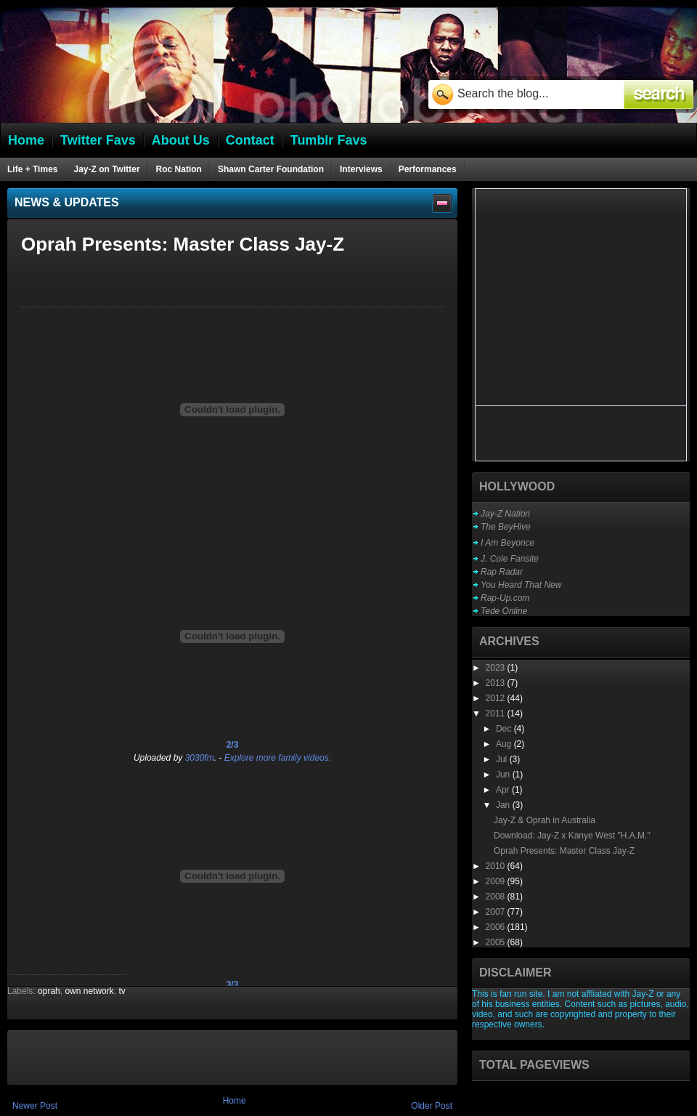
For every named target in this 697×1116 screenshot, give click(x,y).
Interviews (361, 169)
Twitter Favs (98, 140)
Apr (504, 790)
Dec (505, 729)
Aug (505, 744)
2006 (497, 927)
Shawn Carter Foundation (271, 169)
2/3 (233, 745)
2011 (497, 713)
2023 (497, 668)
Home (234, 1101)
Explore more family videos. (277, 758)
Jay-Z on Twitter (106, 169)
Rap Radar (502, 572)
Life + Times (32, 169)
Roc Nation (179, 169)
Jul (503, 759)
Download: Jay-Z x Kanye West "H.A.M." (572, 835)
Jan (504, 805)
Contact (250, 140)
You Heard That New (521, 585)
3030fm (199, 758)
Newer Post (34, 1106)
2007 (497, 912)
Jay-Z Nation (505, 514)
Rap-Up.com (505, 598)
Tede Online (504, 611)
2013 (497, 683)
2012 (497, 698)
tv (121, 991)
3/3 (233, 984)
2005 (497, 942)
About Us (181, 140)
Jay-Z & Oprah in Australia (544, 820)
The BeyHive (506, 527)
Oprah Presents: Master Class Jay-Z (564, 851)
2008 (497, 896)
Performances (428, 169)
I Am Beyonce (507, 543)
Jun (504, 774)
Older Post (431, 1106)
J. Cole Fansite (510, 559)
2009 (497, 881)
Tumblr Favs (328, 140)
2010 (497, 866)
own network (89, 991)
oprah (49, 991)
